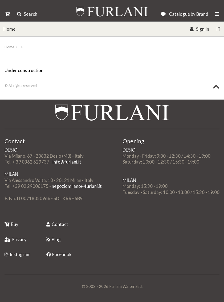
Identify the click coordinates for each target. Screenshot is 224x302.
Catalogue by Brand (184, 14)
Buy (11, 224)
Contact (57, 224)
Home (9, 29)
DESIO (11, 150)
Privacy (16, 239)
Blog (53, 239)
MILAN (11, 174)
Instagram (18, 254)
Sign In (199, 29)
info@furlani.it (66, 162)
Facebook (59, 254)
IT (218, 29)
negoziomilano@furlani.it (77, 186)
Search (27, 14)
